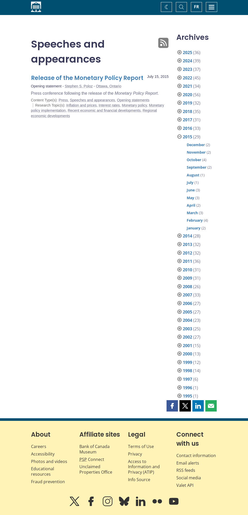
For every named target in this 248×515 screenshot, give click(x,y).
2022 (187, 78)
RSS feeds (185, 470)
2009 (187, 278)
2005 (187, 312)
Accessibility (43, 454)
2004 (187, 320)
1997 (187, 379)
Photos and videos (49, 461)
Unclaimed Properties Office (95, 469)
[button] (172, 406)
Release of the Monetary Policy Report (87, 78)
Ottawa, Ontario (108, 86)
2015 (187, 137)
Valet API (184, 485)
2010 (187, 270)
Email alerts (187, 463)
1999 (187, 362)
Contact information (196, 455)
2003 (187, 329)
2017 (187, 120)
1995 (187, 396)
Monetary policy (134, 105)
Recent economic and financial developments (104, 110)
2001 (187, 345)
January (193, 228)
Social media (188, 478)
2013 (187, 244)
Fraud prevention (48, 481)
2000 (187, 354)
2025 (187, 52)
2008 (187, 286)
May (190, 197)
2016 (187, 128)
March (192, 212)
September (196, 167)
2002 (187, 337)
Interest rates (109, 105)
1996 (187, 388)
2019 (187, 103)
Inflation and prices (81, 105)
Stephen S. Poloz (79, 86)
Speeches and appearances (92, 100)
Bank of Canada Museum (94, 449)
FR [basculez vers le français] (196, 7)
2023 (187, 69)
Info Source (139, 479)
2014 (187, 236)
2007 (187, 295)
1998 (187, 371)
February (195, 220)
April (191, 205)
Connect (91, 459)
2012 (187, 253)
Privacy (135, 454)
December (196, 144)
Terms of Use (141, 446)
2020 (187, 95)
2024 (187, 61)
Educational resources (42, 471)
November (196, 152)
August (193, 175)
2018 (187, 111)
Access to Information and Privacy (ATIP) (144, 467)
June (191, 190)
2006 (187, 303)
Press (63, 100)
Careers (38, 446)
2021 (187, 86)
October (194, 159)
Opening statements (133, 100)
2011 (187, 261)
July (190, 182)
